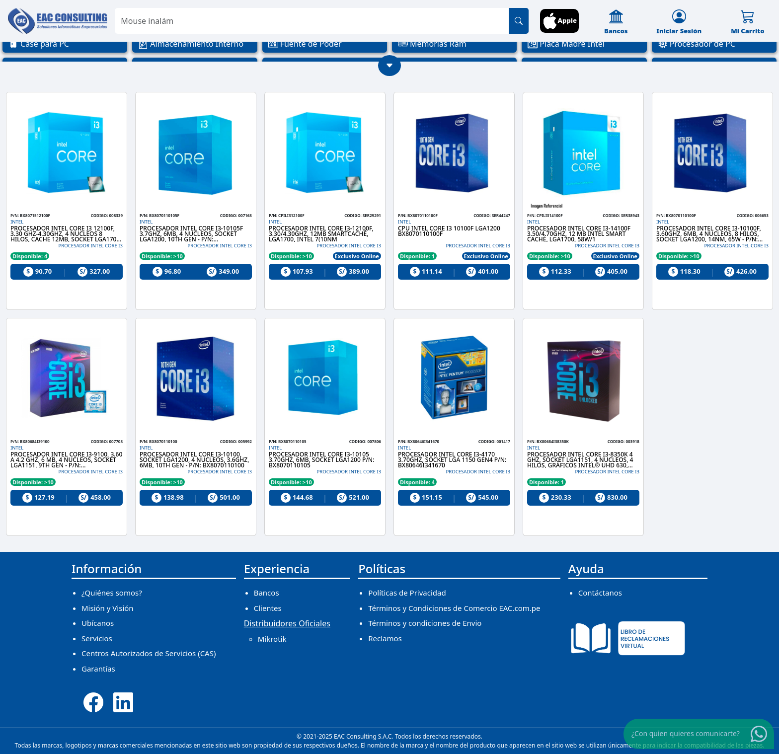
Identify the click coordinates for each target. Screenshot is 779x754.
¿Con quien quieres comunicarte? (685, 733)
